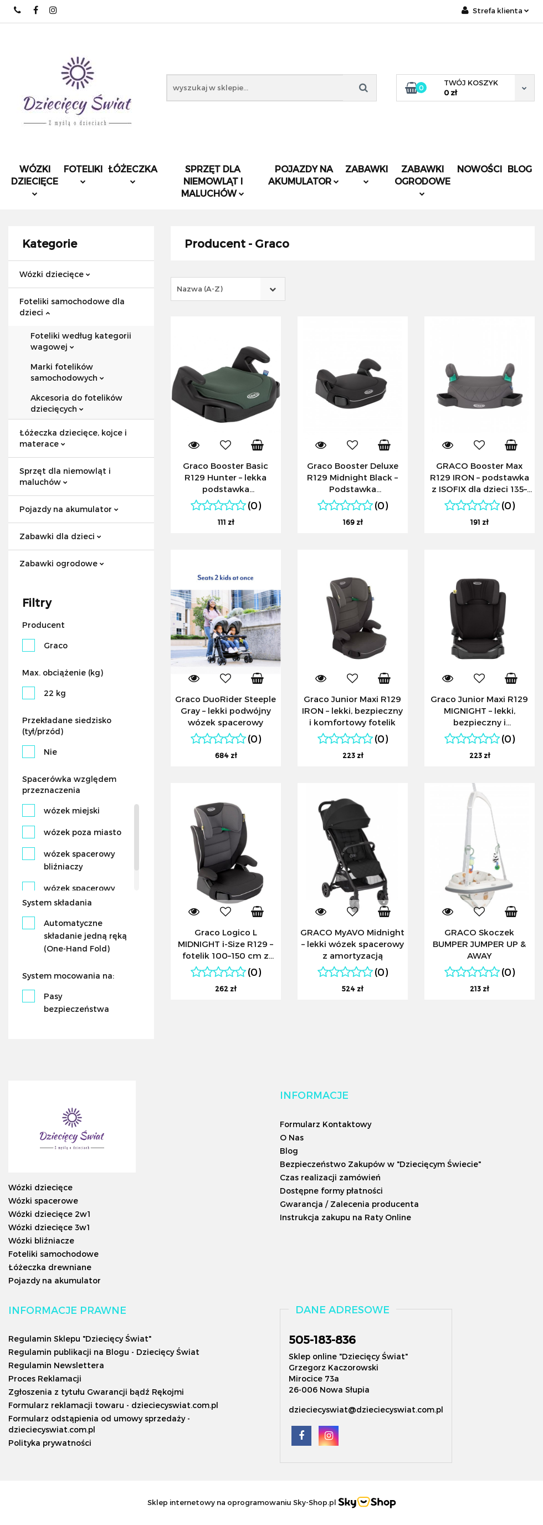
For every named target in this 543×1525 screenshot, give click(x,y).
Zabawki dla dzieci (60, 536)
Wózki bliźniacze (41, 1240)
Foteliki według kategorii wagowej (80, 341)
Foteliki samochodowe (53, 1253)
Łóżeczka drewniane (49, 1267)
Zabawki (366, 173)
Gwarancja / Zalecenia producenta (349, 1204)
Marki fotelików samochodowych (67, 372)
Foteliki (83, 173)
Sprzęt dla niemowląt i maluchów (212, 180)
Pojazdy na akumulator (303, 174)
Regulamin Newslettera (56, 1365)
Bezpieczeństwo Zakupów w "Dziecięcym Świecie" (380, 1164)
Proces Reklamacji (44, 1378)
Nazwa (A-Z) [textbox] (200, 288)
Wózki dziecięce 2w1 (49, 1214)
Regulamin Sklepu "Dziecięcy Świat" (79, 1338)
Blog (520, 168)
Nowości (479, 168)
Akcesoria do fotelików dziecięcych (76, 403)
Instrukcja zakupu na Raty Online (345, 1217)
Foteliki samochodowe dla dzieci (72, 306)
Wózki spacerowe (43, 1200)
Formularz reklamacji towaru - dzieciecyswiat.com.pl (113, 1405)
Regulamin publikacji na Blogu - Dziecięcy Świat (103, 1352)
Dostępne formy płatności (331, 1190)
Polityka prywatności (49, 1442)
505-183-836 (322, 1339)
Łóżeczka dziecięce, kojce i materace (73, 438)
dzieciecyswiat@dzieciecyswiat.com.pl (366, 1409)
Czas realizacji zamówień (330, 1177)
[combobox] (228, 289)
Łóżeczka (132, 173)
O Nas (292, 1137)
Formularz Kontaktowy (325, 1124)
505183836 (18, 10)
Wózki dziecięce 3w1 (49, 1227)
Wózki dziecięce (34, 179)
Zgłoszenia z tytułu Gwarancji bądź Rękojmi (96, 1391)
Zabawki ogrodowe (422, 179)
